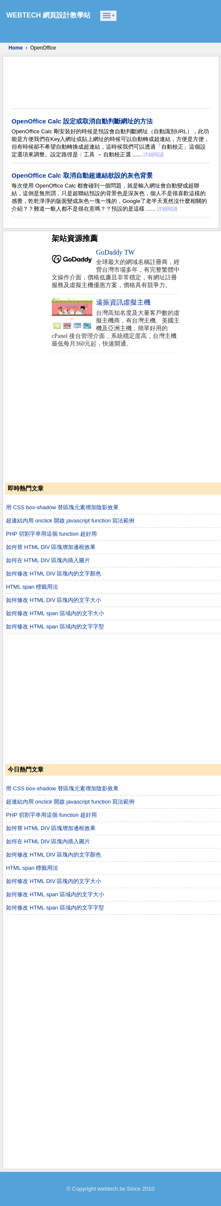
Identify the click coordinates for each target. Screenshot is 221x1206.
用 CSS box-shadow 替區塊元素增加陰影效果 (62, 507)
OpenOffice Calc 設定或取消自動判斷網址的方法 (82, 121)
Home (16, 48)
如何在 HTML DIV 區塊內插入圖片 (48, 560)
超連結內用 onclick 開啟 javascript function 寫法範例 (70, 520)
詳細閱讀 (153, 155)
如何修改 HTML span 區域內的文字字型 (55, 626)
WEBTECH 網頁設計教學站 (48, 15)
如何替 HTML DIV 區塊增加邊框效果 (51, 547)
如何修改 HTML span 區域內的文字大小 (55, 613)
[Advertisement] (107, 82)
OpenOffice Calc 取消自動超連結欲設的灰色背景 (82, 175)
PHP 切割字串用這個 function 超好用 (51, 534)
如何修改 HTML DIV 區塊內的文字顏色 (53, 573)
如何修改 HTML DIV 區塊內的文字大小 (53, 600)
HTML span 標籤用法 (32, 587)
